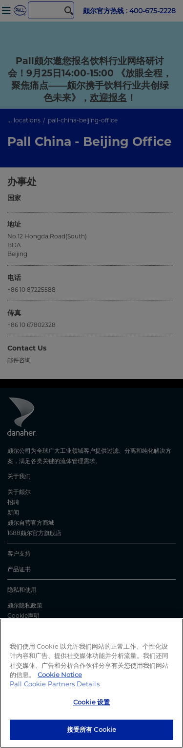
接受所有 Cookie (91, 729)
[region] (91, 683)
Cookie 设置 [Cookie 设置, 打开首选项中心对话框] (91, 702)
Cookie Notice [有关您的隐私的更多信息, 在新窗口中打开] (60, 674)
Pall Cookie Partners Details (55, 684)
